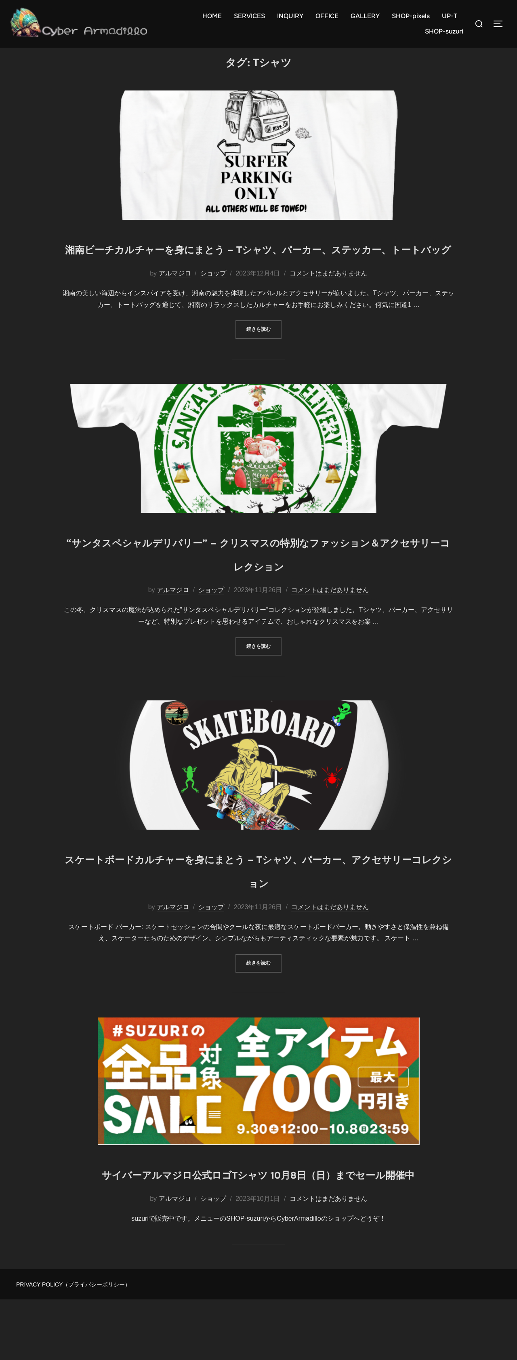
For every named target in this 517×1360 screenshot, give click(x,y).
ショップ (213, 310)
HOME (212, 16)
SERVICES (249, 16)
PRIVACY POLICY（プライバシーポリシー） (73, 1345)
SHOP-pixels (411, 16)
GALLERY (365, 16)
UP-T (449, 16)
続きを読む (264, 366)
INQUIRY (290, 16)
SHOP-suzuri (444, 31)
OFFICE (326, 16)
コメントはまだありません (328, 310)
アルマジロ (175, 310)
